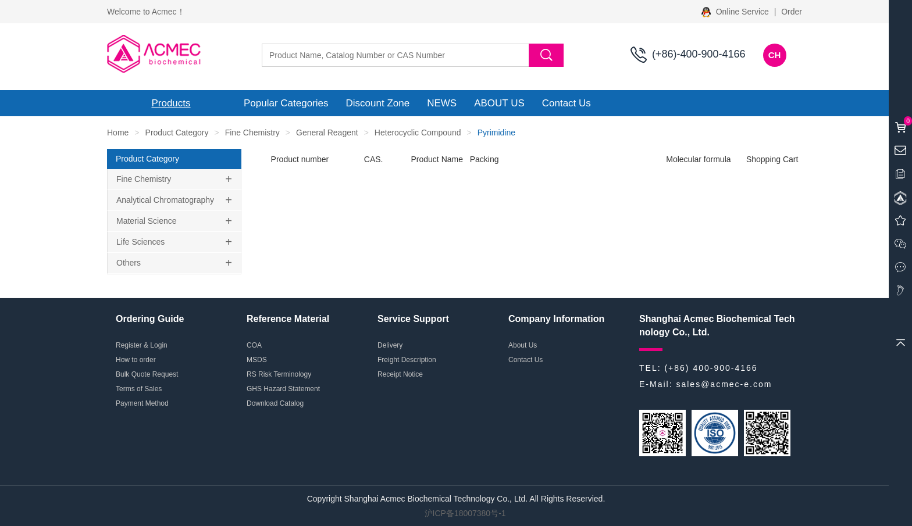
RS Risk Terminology (279, 374)
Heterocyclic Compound (418, 132)
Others (128, 262)
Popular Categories (286, 103)
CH (774, 55)
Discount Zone (378, 103)
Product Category (177, 132)
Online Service (736, 11)
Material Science (146, 221)
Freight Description (406, 360)
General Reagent (327, 132)
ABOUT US (499, 103)
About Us (522, 345)
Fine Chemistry (252, 132)
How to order (136, 360)
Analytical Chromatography (165, 200)
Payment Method (142, 403)
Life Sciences (140, 241)
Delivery (389, 345)
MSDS (257, 360)
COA (254, 345)
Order (791, 11)
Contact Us (566, 103)
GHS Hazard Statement (283, 389)
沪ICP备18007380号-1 (465, 513)
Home (118, 132)
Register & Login (142, 345)
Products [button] (170, 103)
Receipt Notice (400, 374)
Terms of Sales (139, 389)
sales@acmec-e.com (724, 384)
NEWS (442, 103)
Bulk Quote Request (147, 374)
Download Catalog (275, 403)
